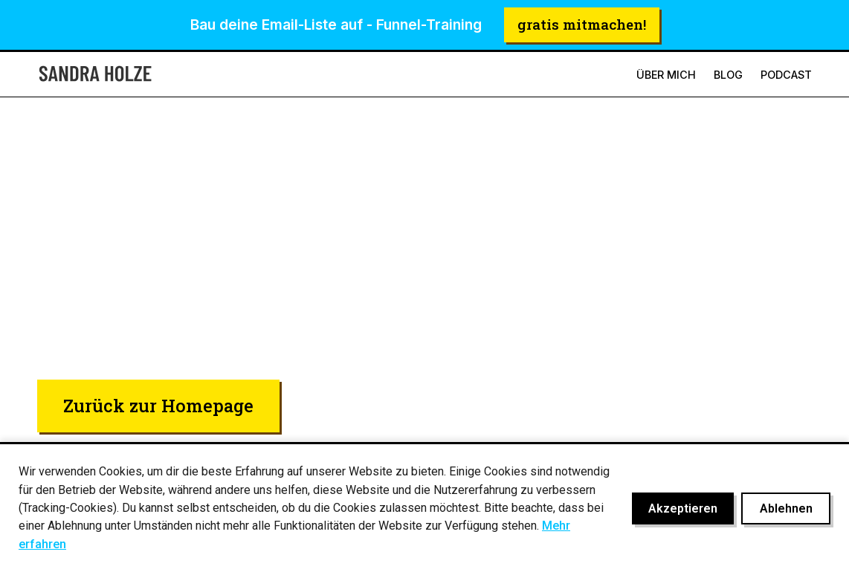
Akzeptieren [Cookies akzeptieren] (682, 508)
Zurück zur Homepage (158, 405)
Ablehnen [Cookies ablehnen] (786, 508)
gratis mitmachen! (581, 24)
